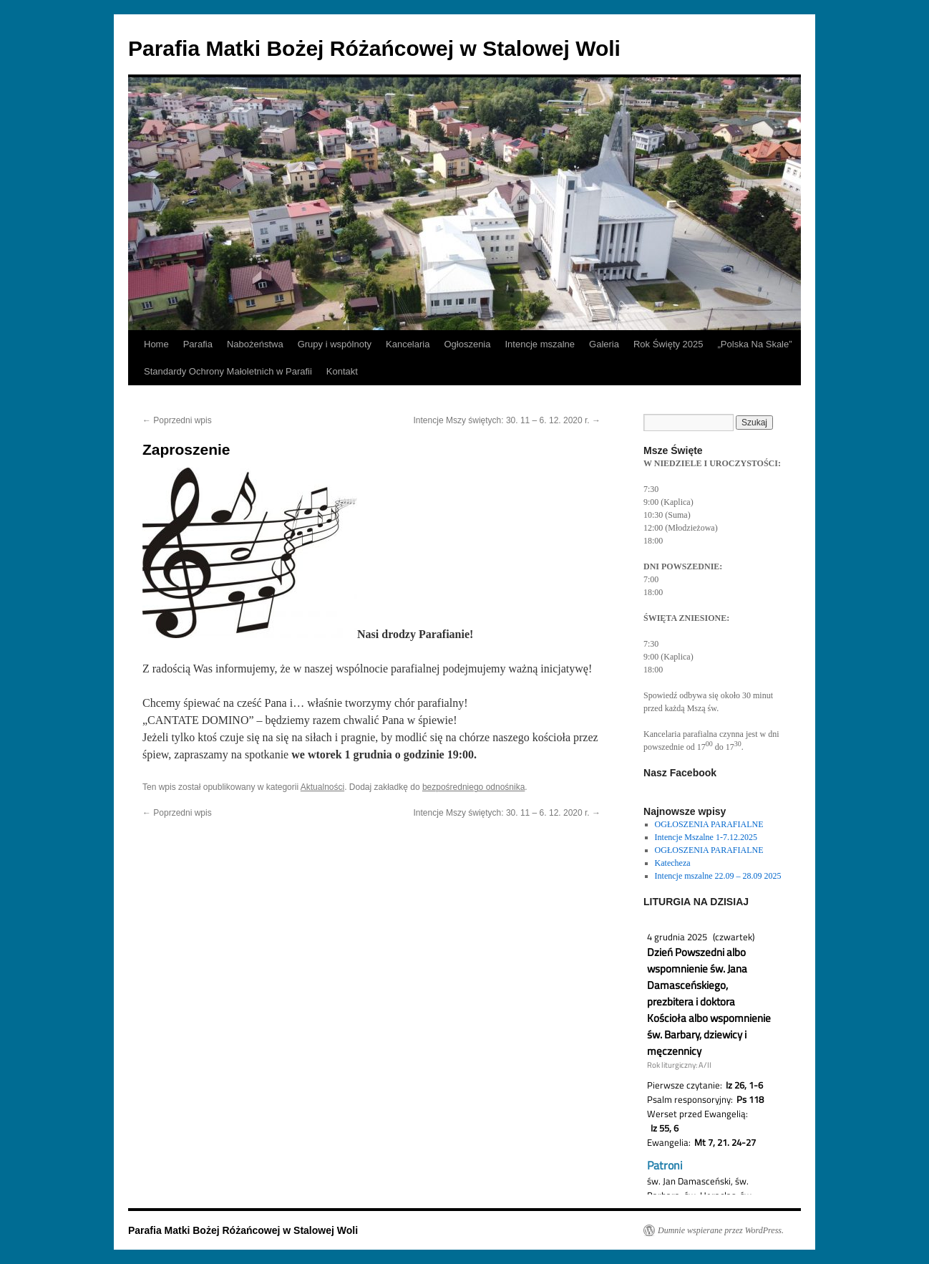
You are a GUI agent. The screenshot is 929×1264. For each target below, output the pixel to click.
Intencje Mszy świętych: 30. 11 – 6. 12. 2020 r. (507, 420)
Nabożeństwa (255, 344)
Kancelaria (407, 344)
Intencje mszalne (540, 344)
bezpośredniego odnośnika (473, 787)
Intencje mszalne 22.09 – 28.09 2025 (718, 876)
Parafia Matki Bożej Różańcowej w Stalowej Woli (374, 48)
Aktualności (322, 787)
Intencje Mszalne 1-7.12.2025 (706, 837)
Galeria (604, 344)
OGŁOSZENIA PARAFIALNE (709, 824)
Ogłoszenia (467, 344)
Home (156, 344)
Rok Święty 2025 (668, 344)
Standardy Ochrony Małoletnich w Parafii (228, 371)
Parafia (198, 344)
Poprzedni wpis (177, 420)
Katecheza (673, 863)
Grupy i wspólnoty (334, 344)
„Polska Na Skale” (755, 344)
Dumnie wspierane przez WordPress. (721, 1230)
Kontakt (342, 371)
